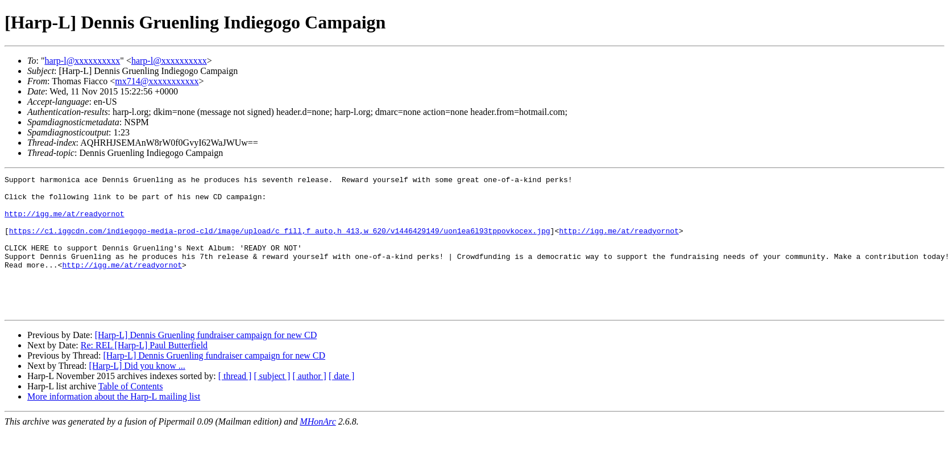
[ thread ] (235, 403)
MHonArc (317, 449)
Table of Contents (130, 413)
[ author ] (309, 403)
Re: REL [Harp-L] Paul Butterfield (144, 372)
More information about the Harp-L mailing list (113, 424)
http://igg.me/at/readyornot (65, 222)
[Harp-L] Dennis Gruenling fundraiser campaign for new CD (206, 362)
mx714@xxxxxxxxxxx (156, 81)
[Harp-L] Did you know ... (137, 393)
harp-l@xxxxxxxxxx (82, 60)
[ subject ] (272, 403)
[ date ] (341, 403)
